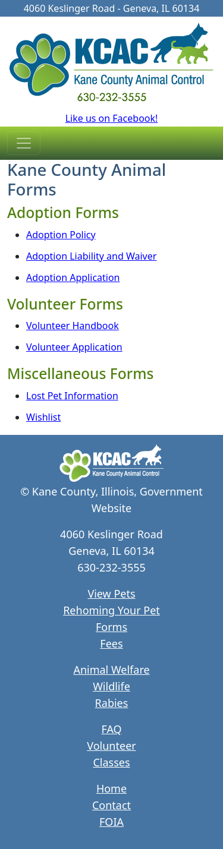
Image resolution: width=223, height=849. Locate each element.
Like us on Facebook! (111, 118)
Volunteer (111, 745)
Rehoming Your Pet (111, 610)
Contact (111, 805)
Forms (111, 627)
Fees (111, 643)
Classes (111, 762)
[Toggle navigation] (23, 143)
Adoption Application (73, 277)
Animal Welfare (111, 669)
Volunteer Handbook (72, 325)
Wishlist (43, 417)
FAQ (111, 729)
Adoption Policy (61, 234)
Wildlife (111, 686)
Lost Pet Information (72, 395)
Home (111, 788)
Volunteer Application (74, 347)
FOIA (111, 822)
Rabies (111, 703)
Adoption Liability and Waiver (91, 256)
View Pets (111, 593)
